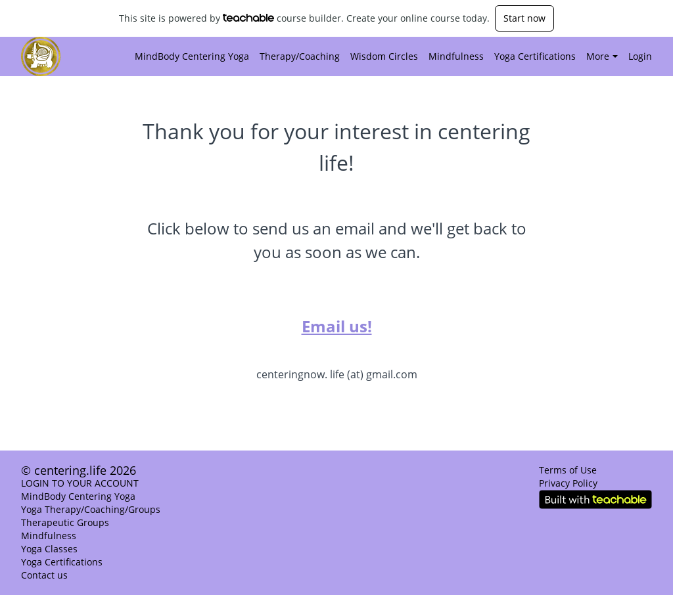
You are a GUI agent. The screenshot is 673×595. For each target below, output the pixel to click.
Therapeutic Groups (65, 522)
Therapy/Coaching (300, 56)
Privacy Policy (568, 483)
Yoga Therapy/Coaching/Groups (90, 509)
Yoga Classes (49, 548)
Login (640, 56)
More (602, 56)
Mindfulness (456, 56)
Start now (524, 18)
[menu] (388, 56)
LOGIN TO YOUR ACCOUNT (80, 483)
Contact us (44, 575)
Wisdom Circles (384, 56)
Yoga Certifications (535, 56)
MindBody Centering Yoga (192, 56)
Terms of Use (568, 470)
